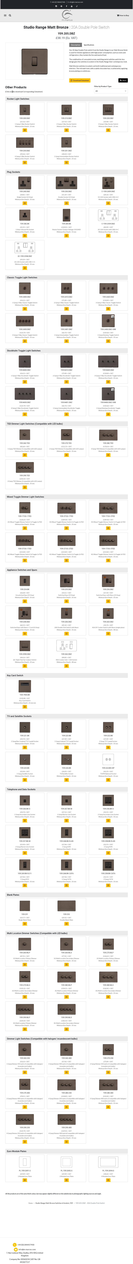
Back (123, 80)
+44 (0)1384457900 (58, 2)
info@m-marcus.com (76, 2)
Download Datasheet (80, 80)
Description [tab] (75, 45)
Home (30, 1203)
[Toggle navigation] (5, 15)
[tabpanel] (98, 60)
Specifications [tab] (89, 45)
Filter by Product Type (102, 86)
